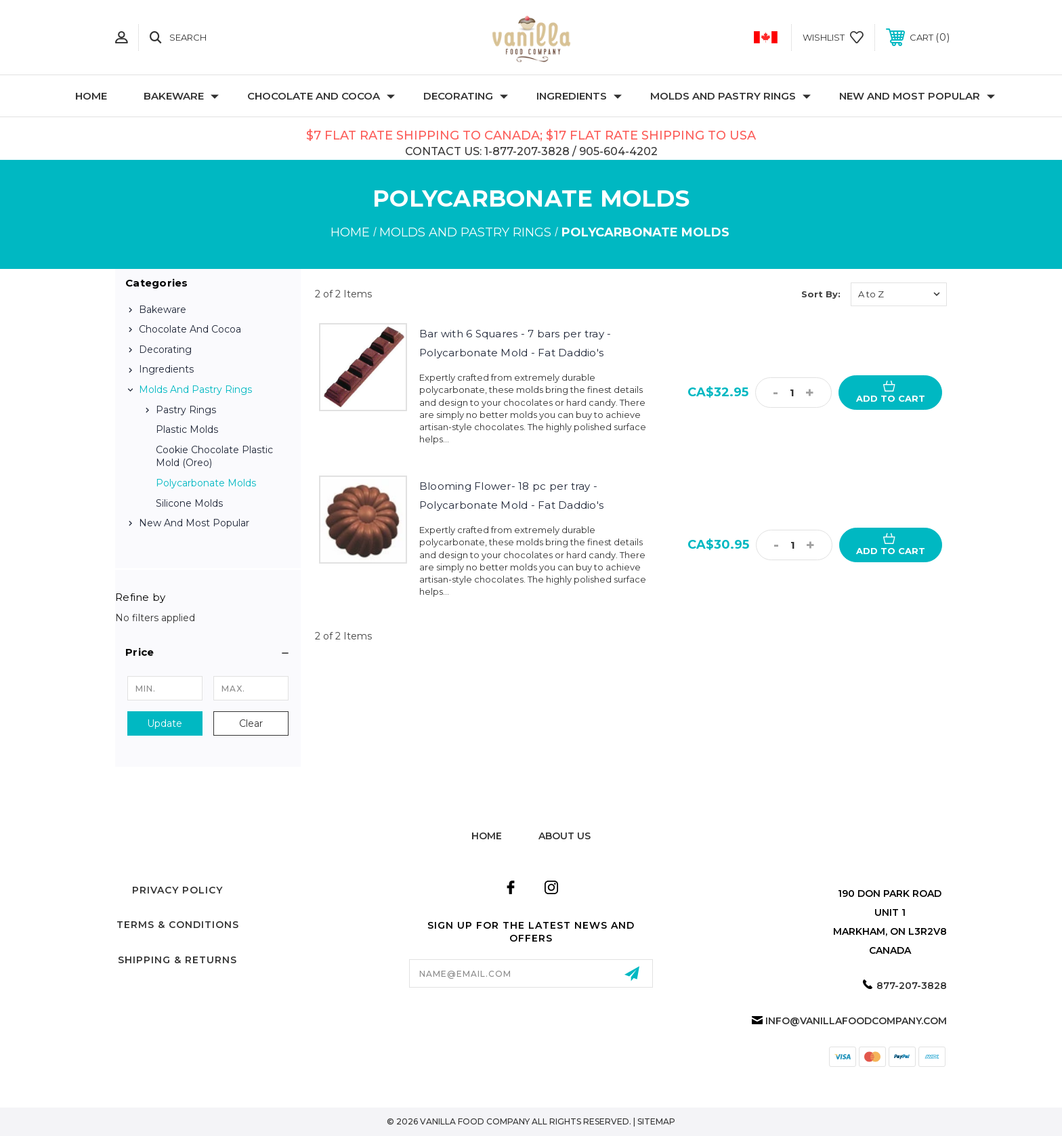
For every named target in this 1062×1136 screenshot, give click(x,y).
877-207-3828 (911, 986)
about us (564, 836)
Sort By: (821, 294)
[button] (208, 652)
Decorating (465, 96)
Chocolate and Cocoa (321, 96)
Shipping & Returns (177, 960)
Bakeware (181, 96)
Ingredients (579, 96)
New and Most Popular (917, 96)
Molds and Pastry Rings (730, 96)
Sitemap (656, 1121)
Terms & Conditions (177, 925)
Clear (251, 723)
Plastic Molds (187, 429)
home (486, 836)
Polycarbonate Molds (206, 483)
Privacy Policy (177, 890)
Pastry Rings (186, 410)
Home (91, 95)
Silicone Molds (189, 503)
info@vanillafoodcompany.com (856, 1021)
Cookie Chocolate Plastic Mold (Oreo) (214, 456)
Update (164, 723)
